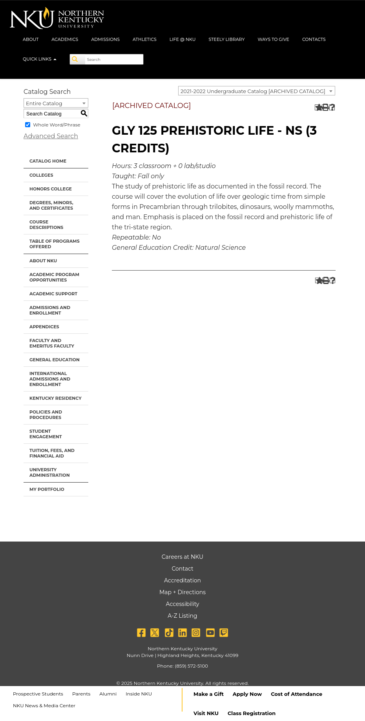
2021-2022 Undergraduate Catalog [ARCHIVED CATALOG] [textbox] (253, 91)
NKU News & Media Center (44, 705)
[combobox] (256, 90)
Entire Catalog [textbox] (44, 103)
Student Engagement (45, 433)
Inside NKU (139, 694)
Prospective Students (38, 694)
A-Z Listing (182, 615)
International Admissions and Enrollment (49, 379)
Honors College (50, 189)
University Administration (49, 472)
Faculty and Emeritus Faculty (51, 343)
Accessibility (182, 604)
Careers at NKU (182, 556)
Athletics (145, 39)
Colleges (41, 175)
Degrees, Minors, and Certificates (51, 205)
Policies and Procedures (45, 414)
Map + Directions (182, 592)
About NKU (43, 261)
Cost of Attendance (296, 694)
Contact (182, 568)
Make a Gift (208, 694)
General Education (54, 359)
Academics (64, 39)
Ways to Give (273, 39)
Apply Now (247, 694)
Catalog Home (47, 161)
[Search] (78, 59)
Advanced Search (51, 136)
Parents (81, 694)
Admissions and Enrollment (49, 310)
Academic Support (53, 293)
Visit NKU (206, 713)
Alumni (108, 694)
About (30, 39)
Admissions (105, 39)
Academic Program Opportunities (54, 277)
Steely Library (226, 39)
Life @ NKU (183, 39)
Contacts (314, 39)
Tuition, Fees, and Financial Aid (52, 453)
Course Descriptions (46, 224)
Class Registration (252, 713)
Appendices (44, 326)
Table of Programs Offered (54, 243)
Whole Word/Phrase (56, 125)
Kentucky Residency (55, 398)
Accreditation (182, 580)
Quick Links (40, 59)
